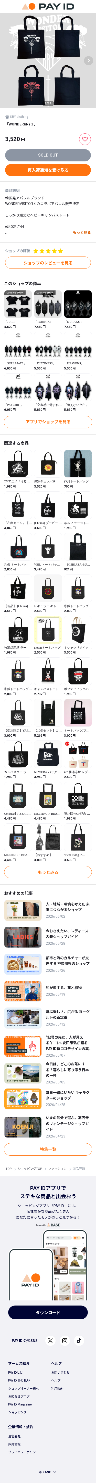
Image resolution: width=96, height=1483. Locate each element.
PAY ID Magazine (20, 1404)
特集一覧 (48, 1149)
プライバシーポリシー (23, 1452)
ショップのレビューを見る (48, 263)
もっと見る (82, 233)
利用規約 (57, 1388)
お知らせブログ (19, 1396)
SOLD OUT (48, 155)
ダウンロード (48, 1312)
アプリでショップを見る (48, 421)
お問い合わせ (60, 1372)
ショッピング (17, 1412)
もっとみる (48, 872)
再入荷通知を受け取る (48, 170)
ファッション (57, 1169)
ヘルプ (55, 1380)
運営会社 (14, 1436)
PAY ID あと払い (19, 1380)
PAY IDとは (15, 1372)
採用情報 (14, 1444)
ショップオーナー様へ (23, 1388)
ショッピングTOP (30, 1169)
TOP (9, 1169)
